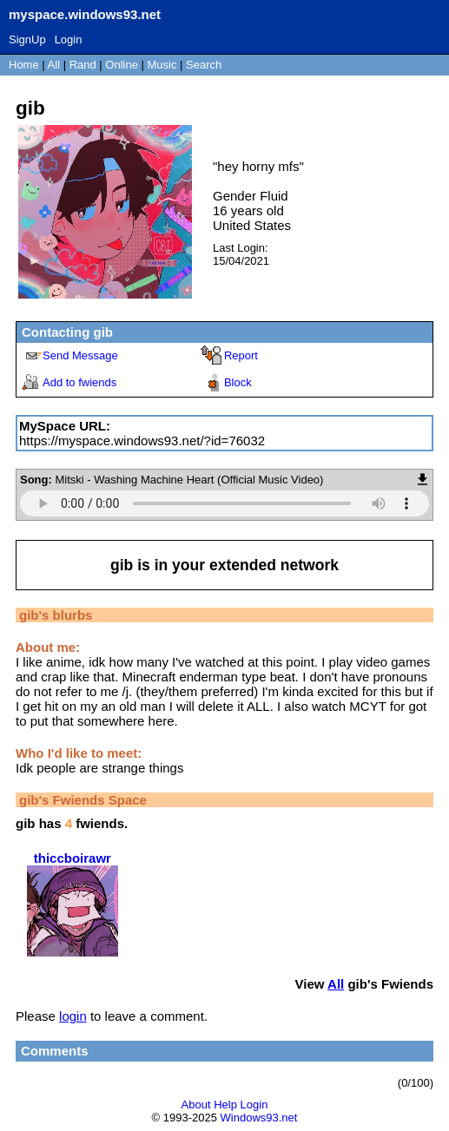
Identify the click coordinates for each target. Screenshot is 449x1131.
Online (121, 64)
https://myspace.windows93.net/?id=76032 (142, 440)
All (55, 64)
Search (203, 64)
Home (24, 64)
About (196, 1104)
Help (225, 1104)
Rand (82, 64)
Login (69, 39)
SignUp (27, 39)
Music (162, 64)
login (73, 1016)
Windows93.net (259, 1117)
